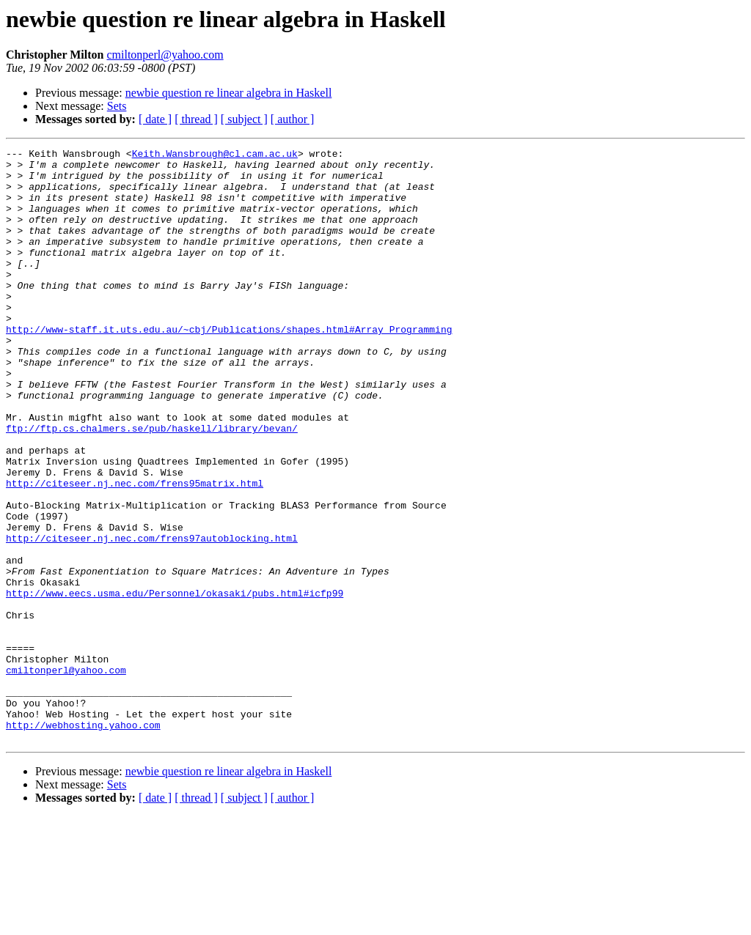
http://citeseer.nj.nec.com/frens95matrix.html (134, 551)
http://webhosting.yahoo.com (83, 841)
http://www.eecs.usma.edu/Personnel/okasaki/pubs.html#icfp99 (174, 683)
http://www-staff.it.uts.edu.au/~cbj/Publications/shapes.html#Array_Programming (229, 366)
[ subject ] (244, 119)
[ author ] (293, 119)
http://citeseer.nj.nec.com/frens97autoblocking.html (152, 617)
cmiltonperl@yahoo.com (164, 54)
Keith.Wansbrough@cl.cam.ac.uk (215, 155)
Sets (117, 106)
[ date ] (155, 119)
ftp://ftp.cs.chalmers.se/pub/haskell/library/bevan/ (152, 485)
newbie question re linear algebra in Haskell (228, 92)
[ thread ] (196, 119)
